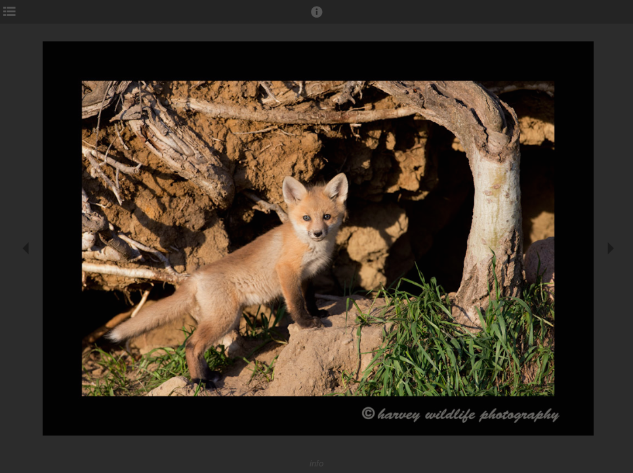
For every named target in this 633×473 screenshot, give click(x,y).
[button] (316, 18)
